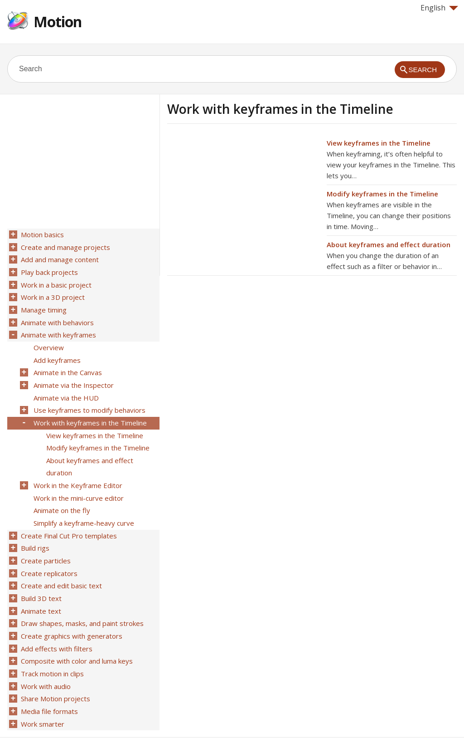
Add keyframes (56, 352)
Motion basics (41, 234)
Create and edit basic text (60, 564)
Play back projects (48, 269)
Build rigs (34, 529)
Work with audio (45, 659)
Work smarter (41, 694)
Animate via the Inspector (73, 376)
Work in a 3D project (52, 293)
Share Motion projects (54, 670)
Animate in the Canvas (67, 364)
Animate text (40, 588)
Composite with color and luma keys (76, 635)
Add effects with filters (56, 623)
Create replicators (48, 552)
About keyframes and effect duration (388, 244)
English (439, 8)
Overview (48, 340)
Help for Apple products (39, 721)
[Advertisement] (243, 200)
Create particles (45, 541)
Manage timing (43, 305)
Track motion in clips (51, 647)
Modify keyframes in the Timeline (382, 193)
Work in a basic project (55, 281)
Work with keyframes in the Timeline (89, 411)
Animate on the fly (61, 494)
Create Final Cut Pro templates (68, 517)
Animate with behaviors (56, 317)
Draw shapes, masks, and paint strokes (81, 600)
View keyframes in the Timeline (378, 142)
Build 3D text (40, 576)
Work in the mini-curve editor (78, 482)
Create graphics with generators (70, 611)
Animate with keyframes (57, 328)
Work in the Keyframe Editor (77, 470)
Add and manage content (59, 258)
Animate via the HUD (65, 387)
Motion (58, 21)
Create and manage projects (64, 246)
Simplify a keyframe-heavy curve (83, 505)
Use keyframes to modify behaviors (89, 399)
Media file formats (48, 682)
